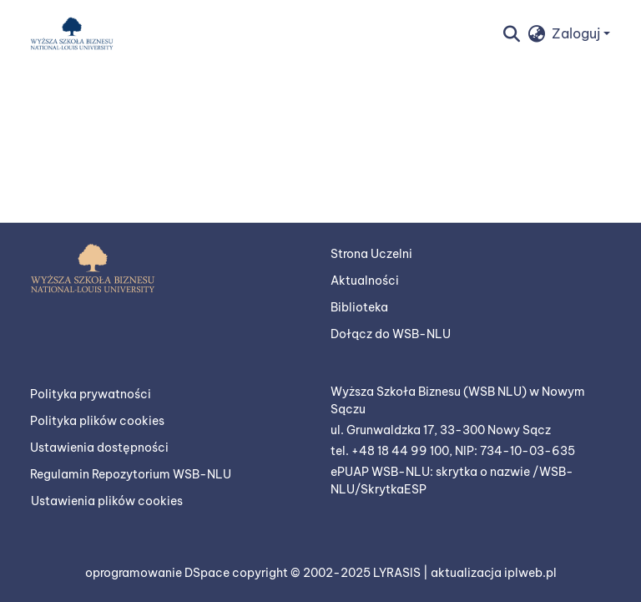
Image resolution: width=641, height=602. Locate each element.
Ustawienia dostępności (99, 447)
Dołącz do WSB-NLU (391, 333)
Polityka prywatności (90, 394)
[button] (72, 33)
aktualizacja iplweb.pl (494, 572)
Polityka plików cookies (97, 420)
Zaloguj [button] (577, 33)
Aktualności (365, 280)
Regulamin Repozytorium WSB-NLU (130, 474)
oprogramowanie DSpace (158, 572)
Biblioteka (359, 307)
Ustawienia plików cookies (107, 500)
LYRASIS (398, 572)
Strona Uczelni (371, 253)
